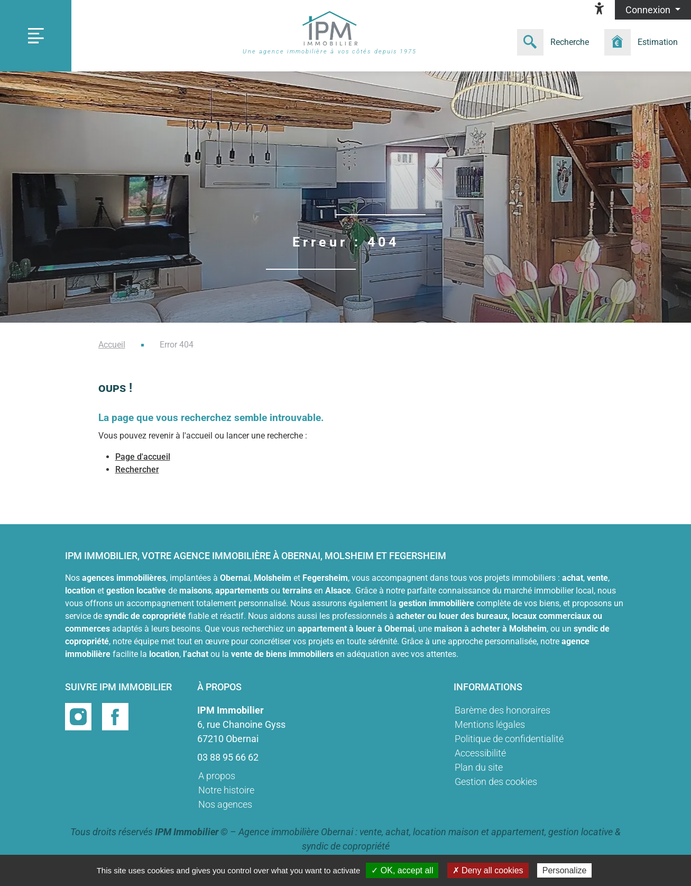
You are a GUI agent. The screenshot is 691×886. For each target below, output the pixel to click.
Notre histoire (226, 790)
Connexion (648, 9)
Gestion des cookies (496, 781)
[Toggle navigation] (35, 35)
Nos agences (225, 804)
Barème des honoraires (502, 710)
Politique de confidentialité (509, 738)
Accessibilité (480, 753)
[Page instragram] (79, 715)
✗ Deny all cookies (488, 870)
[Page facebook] (115, 715)
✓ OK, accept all (402, 870)
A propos (216, 775)
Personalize (564, 870)
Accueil (111, 345)
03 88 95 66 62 (228, 757)
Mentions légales (490, 724)
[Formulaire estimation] (644, 42)
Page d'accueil (142, 457)
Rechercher (137, 469)
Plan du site (479, 767)
